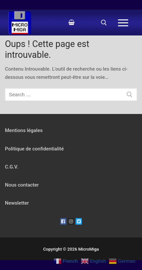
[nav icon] (123, 22)
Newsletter (17, 203)
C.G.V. (11, 167)
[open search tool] (104, 23)
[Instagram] (71, 221)
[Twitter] (79, 221)
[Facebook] (63, 221)
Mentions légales (24, 130)
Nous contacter (22, 185)
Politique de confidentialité (34, 149)
